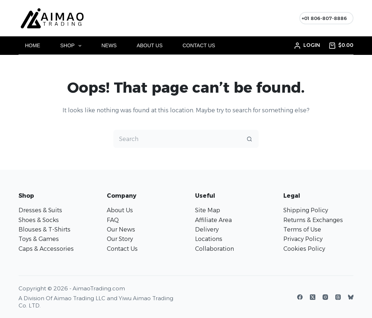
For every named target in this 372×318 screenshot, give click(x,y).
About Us (149, 45)
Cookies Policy (304, 248)
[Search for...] (176, 139)
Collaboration (214, 248)
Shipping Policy (305, 210)
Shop (72, 45)
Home (32, 45)
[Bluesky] (350, 297)
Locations (208, 239)
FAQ (113, 220)
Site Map (207, 210)
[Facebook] (300, 297)
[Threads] (338, 297)
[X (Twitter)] (312, 297)
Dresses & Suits (40, 210)
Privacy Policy (303, 239)
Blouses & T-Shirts (44, 229)
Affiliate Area (213, 220)
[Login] (307, 45)
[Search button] (249, 139)
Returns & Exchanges (313, 220)
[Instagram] (325, 297)
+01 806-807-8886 (324, 18)
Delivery (207, 229)
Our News (121, 229)
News (109, 45)
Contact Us (199, 45)
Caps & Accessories (46, 248)
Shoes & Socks (39, 220)
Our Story (120, 239)
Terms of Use (302, 229)
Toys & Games (39, 239)
